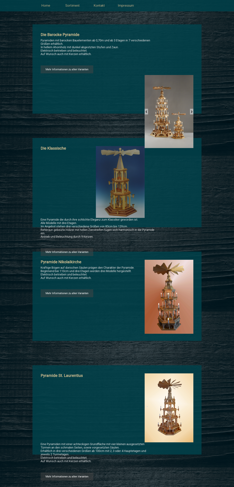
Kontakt (99, 5)
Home (45, 5)
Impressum (126, 5)
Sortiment (72, 5)
